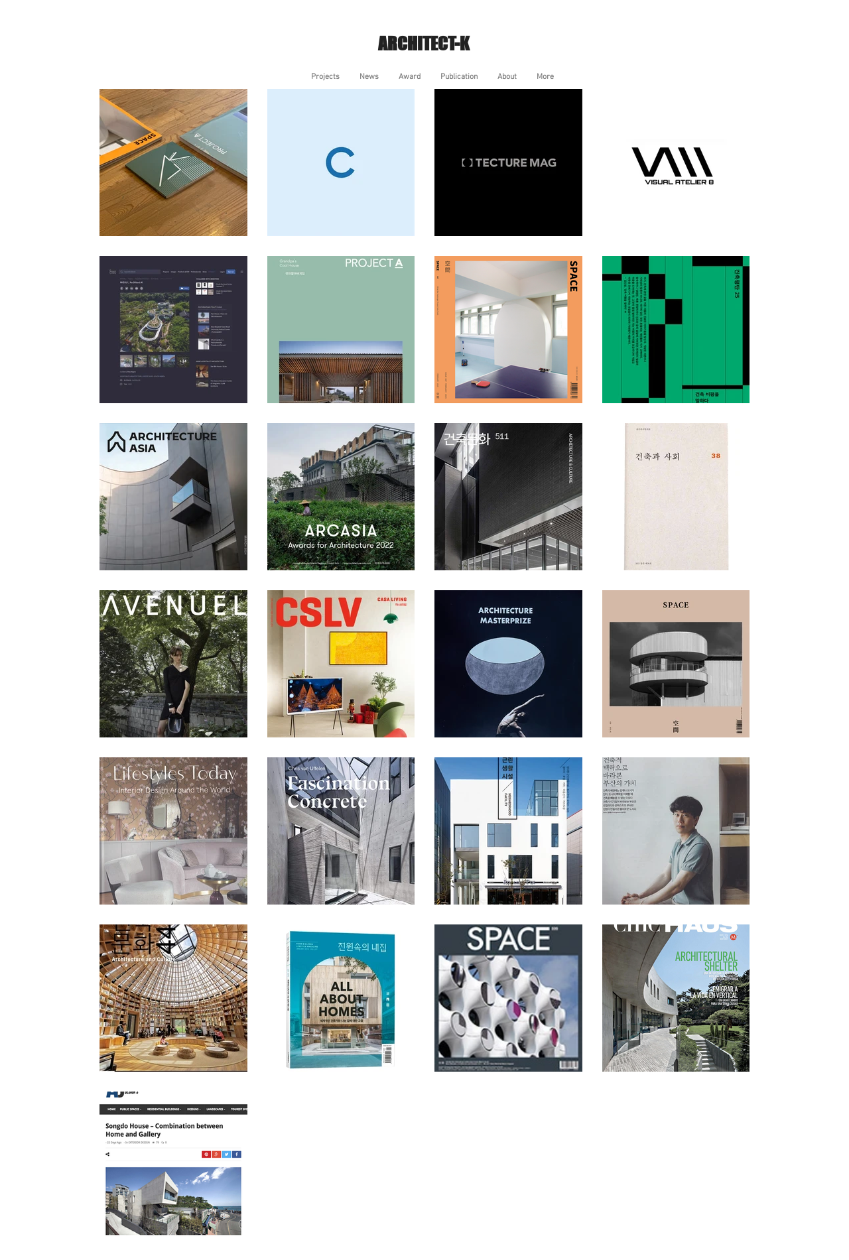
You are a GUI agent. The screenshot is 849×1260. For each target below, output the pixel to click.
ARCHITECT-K (424, 43)
